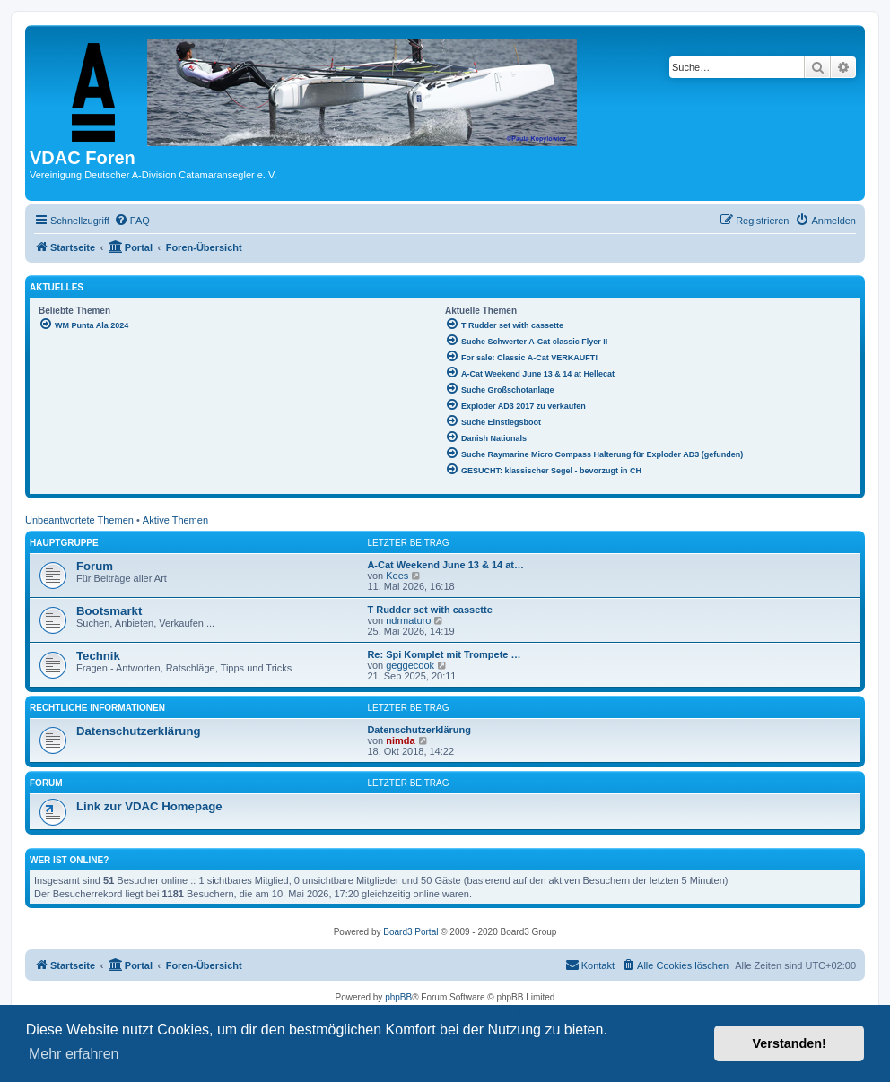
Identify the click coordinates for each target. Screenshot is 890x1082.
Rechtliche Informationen (97, 708)
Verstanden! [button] (789, 1043)
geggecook (410, 665)
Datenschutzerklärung (138, 731)
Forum (94, 566)
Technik (98, 655)
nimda (400, 740)
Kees (397, 575)
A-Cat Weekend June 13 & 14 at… (445, 564)
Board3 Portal (410, 932)
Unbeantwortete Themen (79, 520)
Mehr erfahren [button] (74, 1053)
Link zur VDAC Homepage (149, 806)
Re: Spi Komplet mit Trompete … (443, 654)
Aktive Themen (175, 520)
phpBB (398, 997)
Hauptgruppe (64, 543)
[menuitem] (132, 220)
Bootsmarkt (109, 611)
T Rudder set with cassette (429, 609)
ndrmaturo (408, 620)
